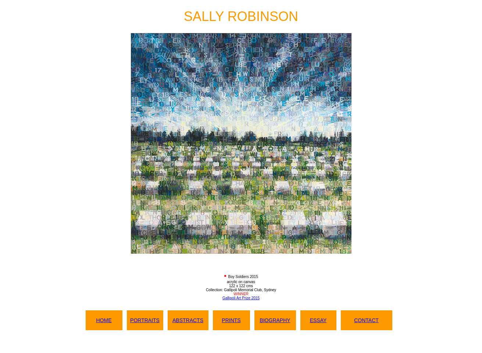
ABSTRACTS (187, 320)
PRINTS (231, 320)
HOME (104, 320)
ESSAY (318, 320)
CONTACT (366, 320)
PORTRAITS (145, 320)
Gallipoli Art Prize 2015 (241, 298)
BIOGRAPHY (275, 320)
